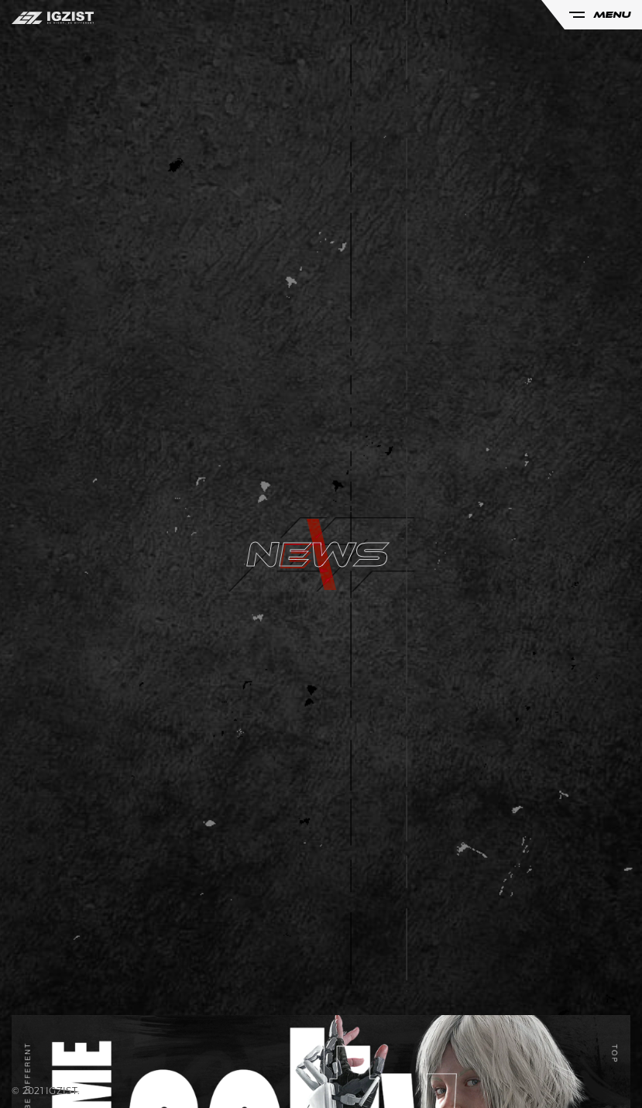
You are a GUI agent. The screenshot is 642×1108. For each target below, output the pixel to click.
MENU (599, 14)
